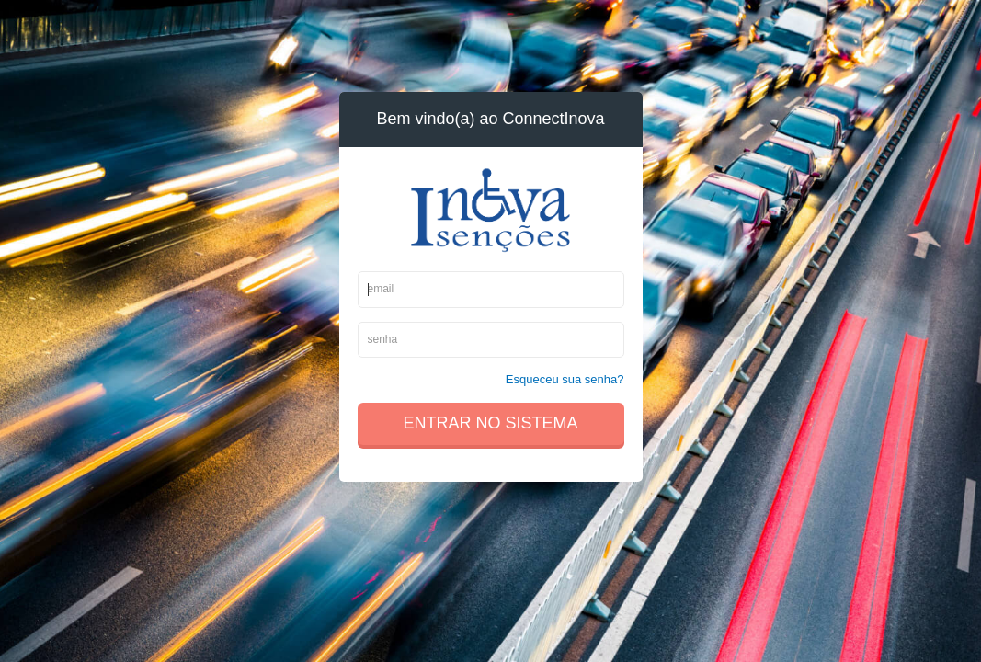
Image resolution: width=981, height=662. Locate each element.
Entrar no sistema (490, 423)
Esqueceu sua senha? (565, 379)
